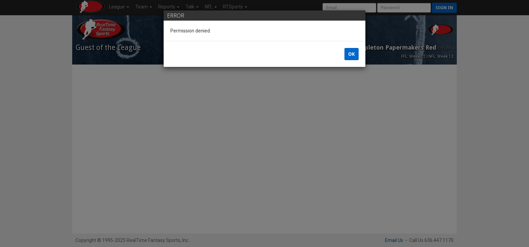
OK (351, 54)
